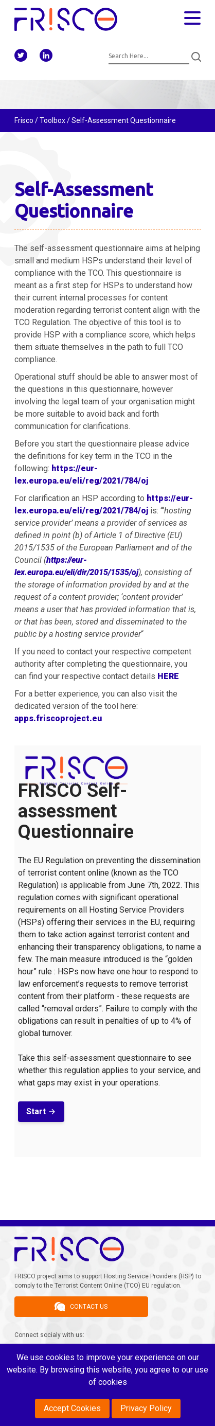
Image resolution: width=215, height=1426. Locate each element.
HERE (168, 676)
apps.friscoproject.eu (58, 718)
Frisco (23, 120)
